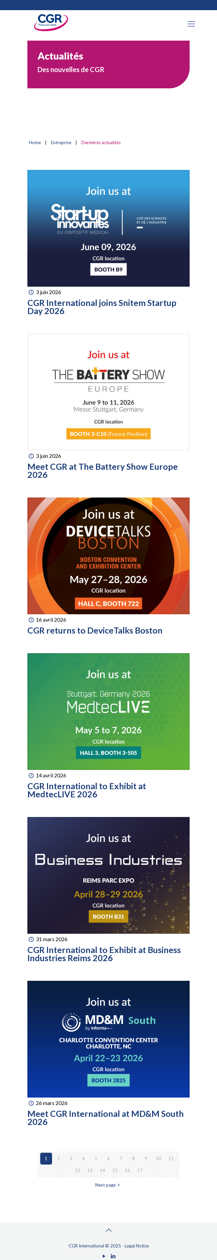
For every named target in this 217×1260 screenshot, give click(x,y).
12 (77, 1170)
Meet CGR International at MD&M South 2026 (105, 1117)
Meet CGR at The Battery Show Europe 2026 (102, 470)
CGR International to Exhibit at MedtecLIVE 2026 (86, 790)
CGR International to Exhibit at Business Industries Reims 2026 (104, 954)
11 (171, 1158)
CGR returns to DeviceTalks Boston (95, 630)
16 (127, 1170)
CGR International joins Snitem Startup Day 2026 (101, 306)
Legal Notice (137, 1245)
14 (102, 1170)
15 (115, 1170)
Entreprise (61, 142)
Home (35, 142)
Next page (108, 1185)
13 (90, 1170)
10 (158, 1158)
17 (140, 1170)
